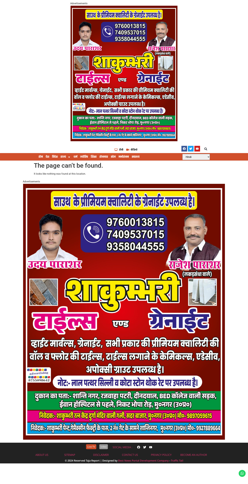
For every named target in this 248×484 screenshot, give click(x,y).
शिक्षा (94, 171)
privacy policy (161, 469)
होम (41, 171)
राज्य (66, 171)
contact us (130, 469)
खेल (113, 171)
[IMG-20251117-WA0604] (124, 140)
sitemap (69, 469)
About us (41, 469)
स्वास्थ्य (136, 171)
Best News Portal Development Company (143, 475)
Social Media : (122, 461)
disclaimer (101, 469)
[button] (205, 163)
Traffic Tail (177, 475)
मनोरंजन (123, 171)
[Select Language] (196, 171)
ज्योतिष (84, 171)
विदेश (55, 171)
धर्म (75, 171)
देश (47, 171)
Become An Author (193, 469)
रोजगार (103, 171)
